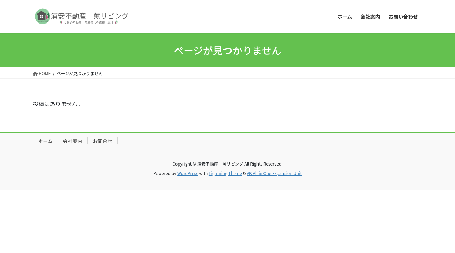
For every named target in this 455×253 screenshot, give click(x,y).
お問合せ (102, 140)
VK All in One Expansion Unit (274, 173)
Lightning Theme (225, 173)
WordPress (187, 173)
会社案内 (72, 140)
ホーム (45, 140)
